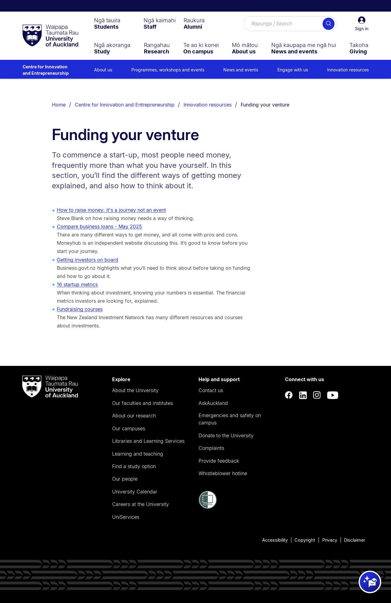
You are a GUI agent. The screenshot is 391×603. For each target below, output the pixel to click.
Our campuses (128, 428)
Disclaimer (354, 540)
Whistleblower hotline (223, 473)
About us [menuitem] (103, 69)
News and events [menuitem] (240, 69)
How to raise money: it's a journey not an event (111, 210)
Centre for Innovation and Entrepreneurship (46, 70)
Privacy (329, 540)
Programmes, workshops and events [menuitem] (167, 69)
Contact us (211, 390)
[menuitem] (107, 23)
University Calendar (134, 492)
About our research (134, 416)
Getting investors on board (87, 260)
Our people (124, 479)
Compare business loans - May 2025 (99, 226)
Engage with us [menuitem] (292, 69)
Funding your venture (265, 105)
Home (59, 105)
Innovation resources (208, 105)
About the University (135, 390)
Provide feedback (219, 461)
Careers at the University (140, 504)
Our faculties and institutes (142, 403)
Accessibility (275, 540)
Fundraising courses (80, 309)
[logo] (50, 36)
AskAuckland (213, 403)
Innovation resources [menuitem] (348, 69)
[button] (361, 23)
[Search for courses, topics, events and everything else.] (290, 23)
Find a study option (134, 466)
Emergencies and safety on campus (230, 419)
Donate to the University (226, 435)
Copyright (304, 540)
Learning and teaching (137, 454)
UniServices (125, 517)
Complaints (211, 448)
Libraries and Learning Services (148, 441)
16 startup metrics (77, 284)
